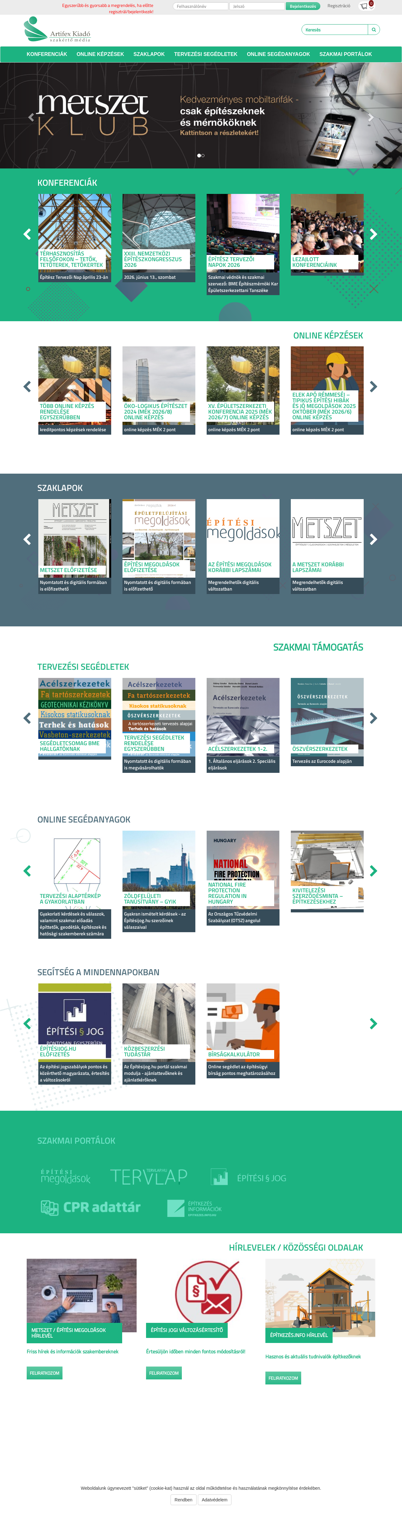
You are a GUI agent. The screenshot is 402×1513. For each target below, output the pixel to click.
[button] (30, 115)
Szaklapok (149, 54)
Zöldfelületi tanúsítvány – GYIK (150, 899)
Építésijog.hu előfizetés (58, 1051)
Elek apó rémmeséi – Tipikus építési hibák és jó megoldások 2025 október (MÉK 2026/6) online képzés (324, 405)
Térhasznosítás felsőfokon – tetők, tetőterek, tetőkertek (71, 259)
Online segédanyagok (278, 54)
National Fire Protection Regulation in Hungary (227, 893)
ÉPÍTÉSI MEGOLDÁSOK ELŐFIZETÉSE (152, 567)
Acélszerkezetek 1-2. (237, 749)
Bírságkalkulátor (234, 1054)
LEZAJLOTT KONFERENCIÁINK (314, 262)
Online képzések (100, 54)
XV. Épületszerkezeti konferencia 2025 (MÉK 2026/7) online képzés (240, 411)
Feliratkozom (44, 1373)
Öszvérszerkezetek (320, 749)
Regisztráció (339, 5)
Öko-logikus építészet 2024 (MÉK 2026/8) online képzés (155, 411)
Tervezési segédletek (206, 54)
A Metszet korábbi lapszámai (318, 567)
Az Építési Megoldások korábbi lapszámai (240, 567)
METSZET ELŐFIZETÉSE (68, 570)
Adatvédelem (215, 1499)
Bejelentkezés (303, 6)
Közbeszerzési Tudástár (144, 1051)
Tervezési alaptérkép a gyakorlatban (70, 899)
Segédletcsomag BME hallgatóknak (70, 746)
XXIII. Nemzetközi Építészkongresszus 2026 (153, 259)
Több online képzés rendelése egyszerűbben (67, 411)
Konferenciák (47, 54)
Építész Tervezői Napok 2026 (231, 262)
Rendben (184, 1499)
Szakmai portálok (345, 54)
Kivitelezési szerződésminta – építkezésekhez (317, 896)
